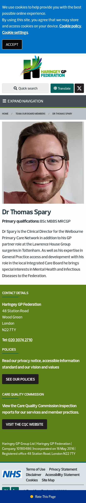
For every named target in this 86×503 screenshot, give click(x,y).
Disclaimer (33, 474)
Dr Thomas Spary (62, 113)
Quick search (25, 88)
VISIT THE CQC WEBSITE (24, 424)
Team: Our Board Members (30, 113)
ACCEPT (12, 44)
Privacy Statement (63, 469)
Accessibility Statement (62, 474)
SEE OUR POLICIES (20, 379)
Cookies (32, 480)
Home (5, 113)
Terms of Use (35, 469)
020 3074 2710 (20, 339)
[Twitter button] (79, 88)
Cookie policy (70, 25)
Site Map (48, 480)
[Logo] (43, 67)
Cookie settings (15, 32)
